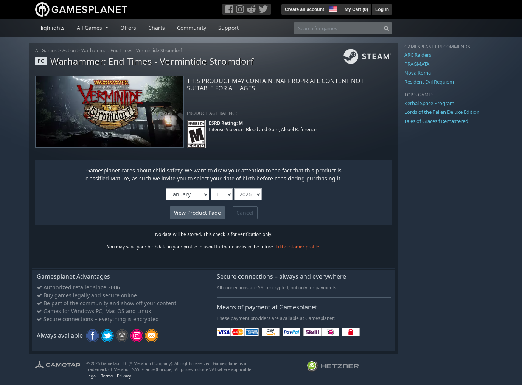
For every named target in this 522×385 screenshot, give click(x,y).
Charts (156, 27)
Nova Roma (417, 72)
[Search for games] (337, 28)
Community (191, 27)
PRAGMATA (416, 64)
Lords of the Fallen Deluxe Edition (442, 112)
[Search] (386, 28)
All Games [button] (90, 27)
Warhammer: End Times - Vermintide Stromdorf (131, 50)
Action (69, 50)
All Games (46, 50)
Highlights (51, 27)
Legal (91, 376)
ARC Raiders (417, 54)
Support (228, 27)
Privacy (124, 376)
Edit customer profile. (297, 247)
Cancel (244, 212)
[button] (332, 8)
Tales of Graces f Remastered (436, 121)
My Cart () (356, 9)
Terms (107, 376)
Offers (128, 27)
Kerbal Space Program (429, 103)
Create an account (304, 9)
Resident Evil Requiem (429, 81)
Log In (382, 9)
